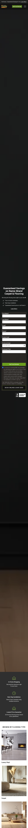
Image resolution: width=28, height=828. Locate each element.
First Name (5, 313)
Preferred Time (6, 349)
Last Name (5, 319)
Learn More (23, 1)
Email (4, 325)
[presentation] (13, 358)
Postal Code (6, 337)
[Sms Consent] (2, 367)
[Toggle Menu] (25, 6)
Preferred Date (6, 343)
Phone (4, 331)
